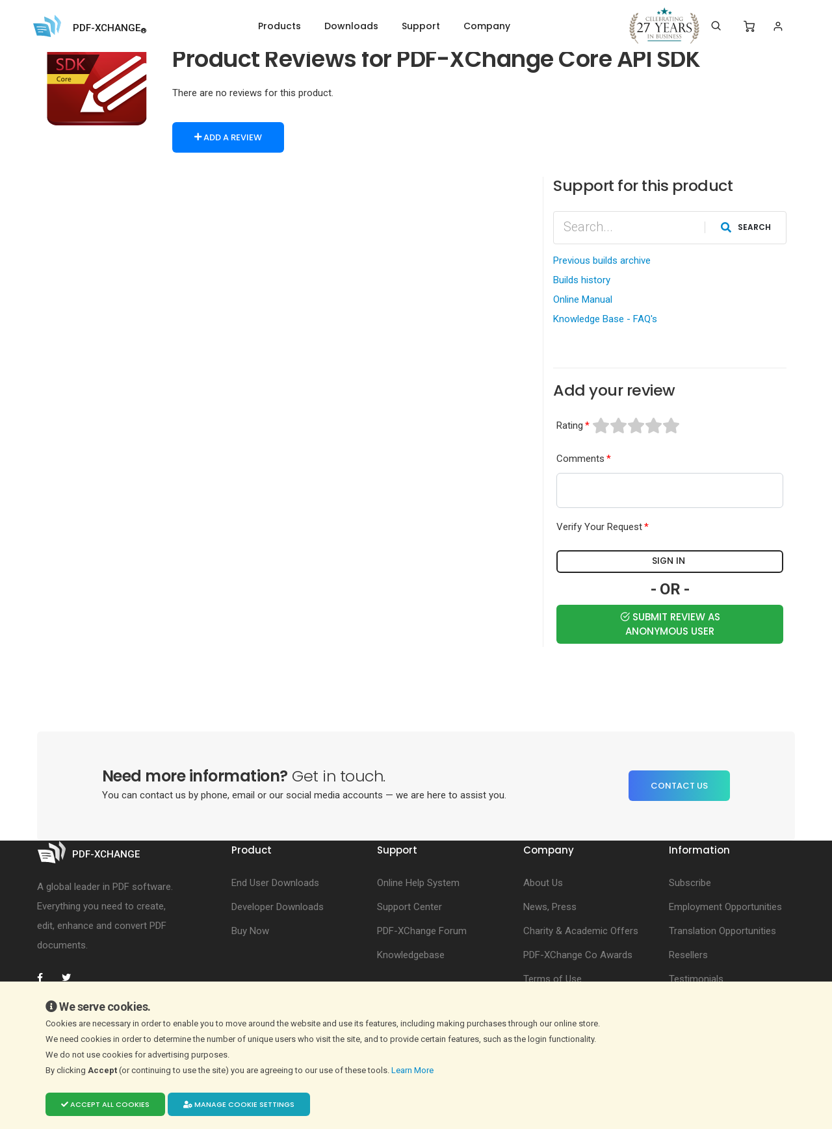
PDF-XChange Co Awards (577, 954)
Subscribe (690, 882)
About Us (543, 882)
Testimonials (696, 978)
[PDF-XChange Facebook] (47, 977)
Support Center (409, 906)
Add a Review (228, 137)
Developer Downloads (277, 906)
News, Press (550, 906)
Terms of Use (552, 978)
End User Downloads (275, 882)
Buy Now (250, 930)
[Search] (716, 25)
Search (746, 226)
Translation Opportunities (722, 930)
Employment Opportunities (725, 906)
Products (279, 25)
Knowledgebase (411, 954)
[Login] (777, 26)
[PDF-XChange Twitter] (71, 977)
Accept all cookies (105, 1104)
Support (421, 25)
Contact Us (679, 785)
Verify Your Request (599, 527)
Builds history (581, 279)
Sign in (670, 561)
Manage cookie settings (238, 1104)
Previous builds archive (602, 260)
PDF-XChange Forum (422, 930)
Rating (569, 425)
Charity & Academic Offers (580, 930)
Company (486, 25)
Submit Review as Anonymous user (670, 623)
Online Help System (418, 882)
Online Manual (582, 299)
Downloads (351, 25)
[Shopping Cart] (749, 26)
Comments (580, 458)
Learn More (413, 1070)
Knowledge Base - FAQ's (605, 318)
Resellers (688, 954)
